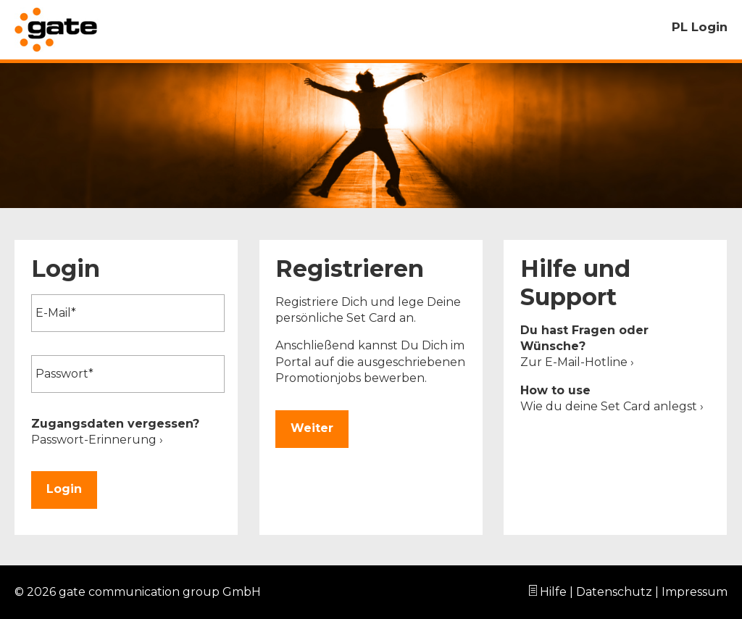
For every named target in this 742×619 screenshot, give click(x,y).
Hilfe (553, 592)
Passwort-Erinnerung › (97, 439)
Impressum (695, 592)
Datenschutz (614, 592)
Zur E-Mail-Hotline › (577, 362)
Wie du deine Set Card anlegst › (612, 406)
